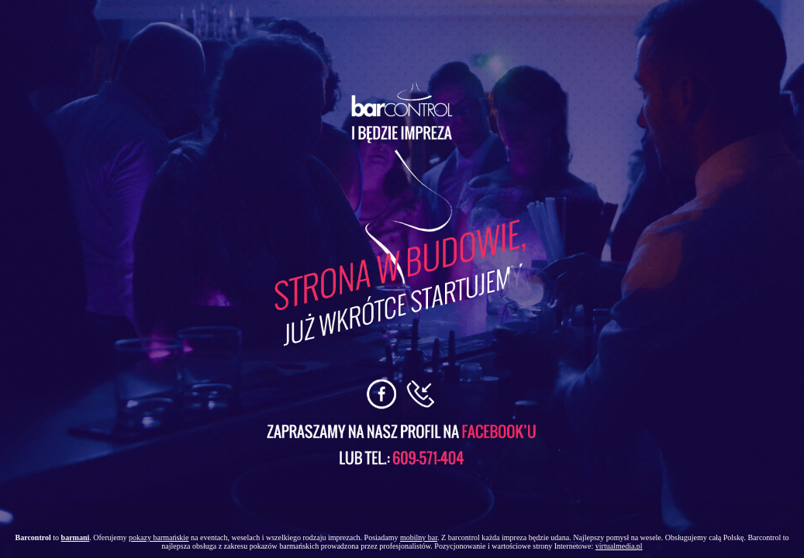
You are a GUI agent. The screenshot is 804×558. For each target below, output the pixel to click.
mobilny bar (418, 537)
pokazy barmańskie (158, 537)
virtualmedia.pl (619, 546)
